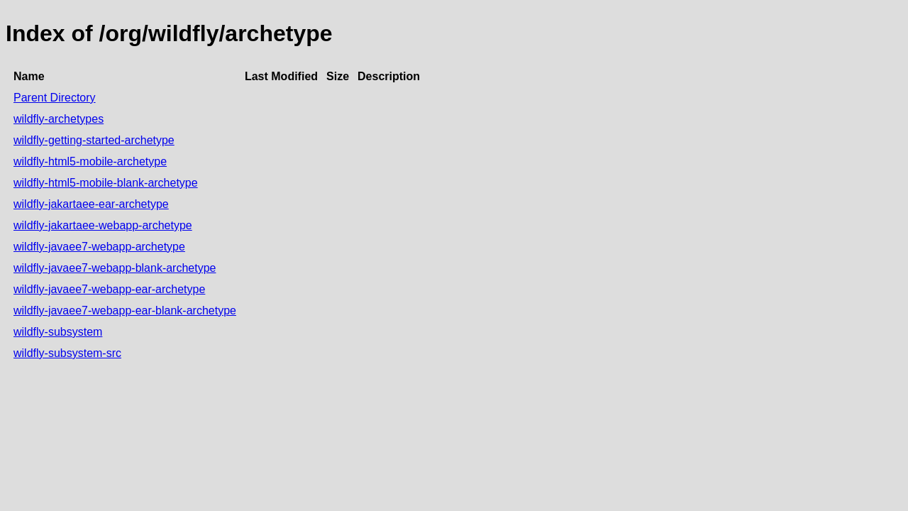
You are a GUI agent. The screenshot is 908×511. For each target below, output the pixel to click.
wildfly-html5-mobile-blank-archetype (105, 183)
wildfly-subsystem (57, 332)
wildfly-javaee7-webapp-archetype (99, 247)
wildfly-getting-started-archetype (94, 140)
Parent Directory (54, 98)
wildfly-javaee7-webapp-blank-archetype (114, 268)
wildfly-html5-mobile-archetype (90, 161)
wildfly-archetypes (58, 119)
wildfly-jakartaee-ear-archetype (91, 204)
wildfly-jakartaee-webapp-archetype (102, 225)
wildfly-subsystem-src (67, 353)
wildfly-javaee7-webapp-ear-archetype (109, 289)
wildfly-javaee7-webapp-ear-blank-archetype (124, 310)
